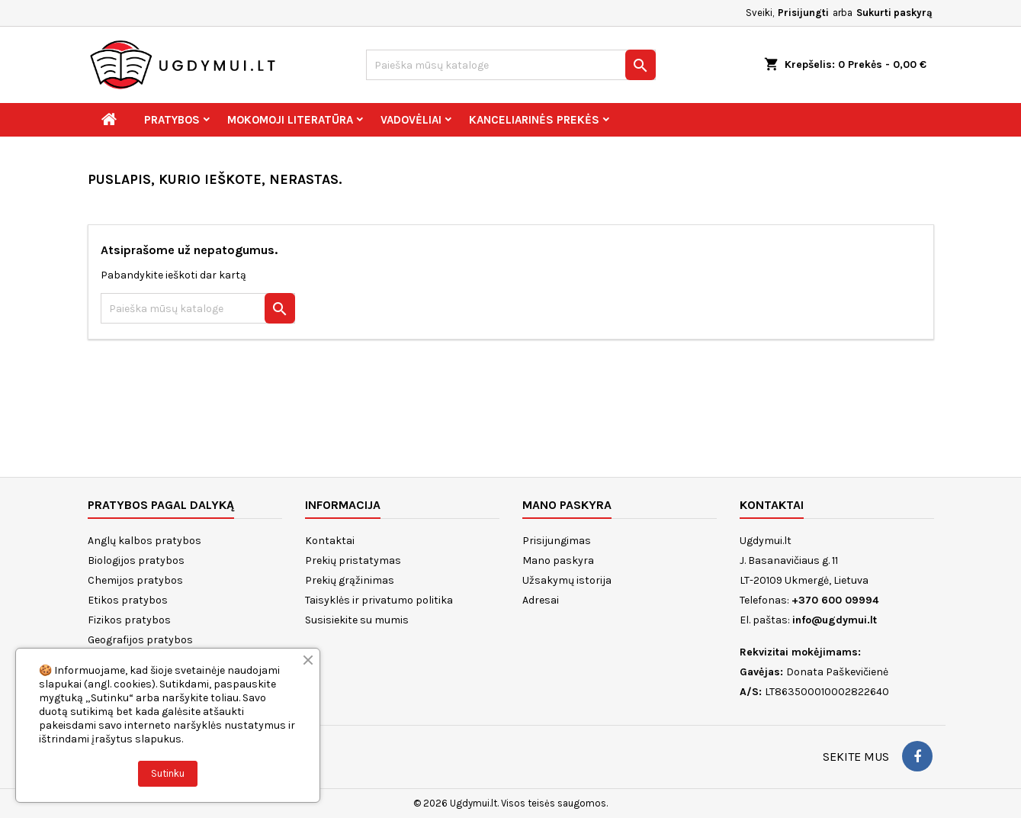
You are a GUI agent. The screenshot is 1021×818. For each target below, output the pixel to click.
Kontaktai (330, 540)
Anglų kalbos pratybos (144, 540)
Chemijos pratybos (135, 580)
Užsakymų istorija (567, 580)
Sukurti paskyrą (894, 12)
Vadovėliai (410, 120)
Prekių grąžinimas (349, 580)
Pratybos (172, 120)
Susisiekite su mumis (357, 620)
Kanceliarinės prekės (534, 120)
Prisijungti (803, 12)
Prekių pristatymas (353, 560)
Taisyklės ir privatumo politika (379, 600)
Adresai (540, 600)
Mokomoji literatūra (290, 120)
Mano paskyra (558, 560)
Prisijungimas (556, 540)
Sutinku (168, 773)
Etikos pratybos (128, 600)
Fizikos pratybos (129, 620)
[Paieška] (511, 65)
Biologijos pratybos (136, 560)
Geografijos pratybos (140, 639)
